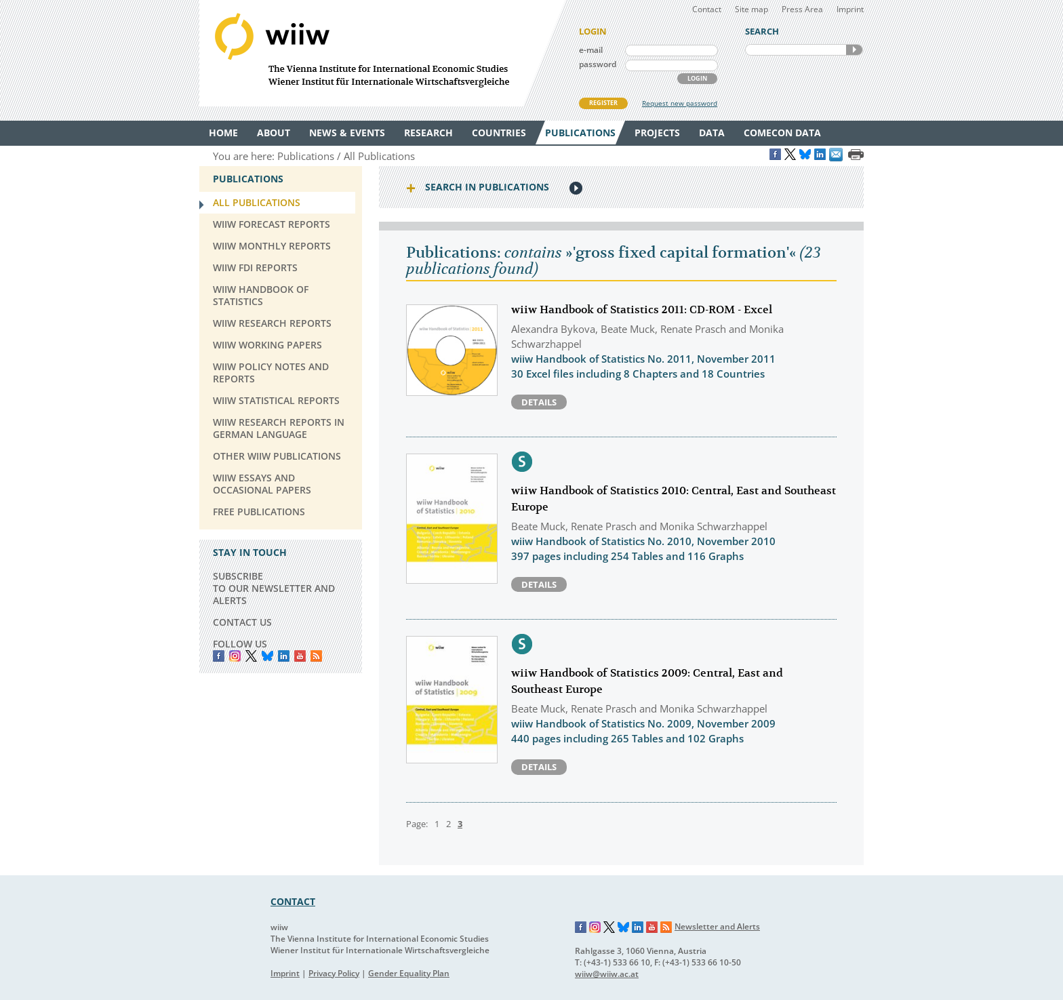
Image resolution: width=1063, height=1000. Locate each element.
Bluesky (267, 656)
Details (539, 402)
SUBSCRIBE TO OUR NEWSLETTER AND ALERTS (274, 588)
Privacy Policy (333, 973)
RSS (316, 656)
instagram (235, 656)
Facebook (218, 656)
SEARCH (854, 50)
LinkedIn (283, 656)
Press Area (802, 9)
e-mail (591, 50)
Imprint (850, 9)
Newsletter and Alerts (717, 926)
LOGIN (697, 78)
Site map (751, 9)
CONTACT (292, 901)
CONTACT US (242, 622)
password (597, 64)
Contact (706, 9)
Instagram (595, 927)
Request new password (679, 103)
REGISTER (603, 102)
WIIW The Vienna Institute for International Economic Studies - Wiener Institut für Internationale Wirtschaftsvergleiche (382, 53)
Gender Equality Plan (408, 973)
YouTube (300, 656)
